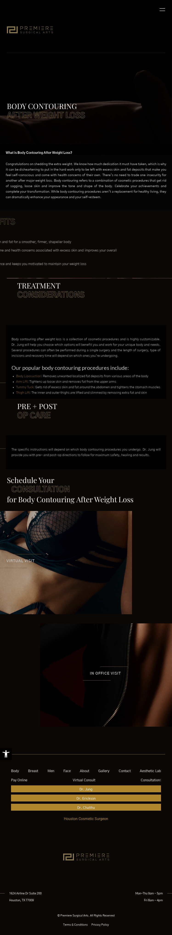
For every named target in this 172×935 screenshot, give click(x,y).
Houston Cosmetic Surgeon (86, 819)
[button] (6, 754)
